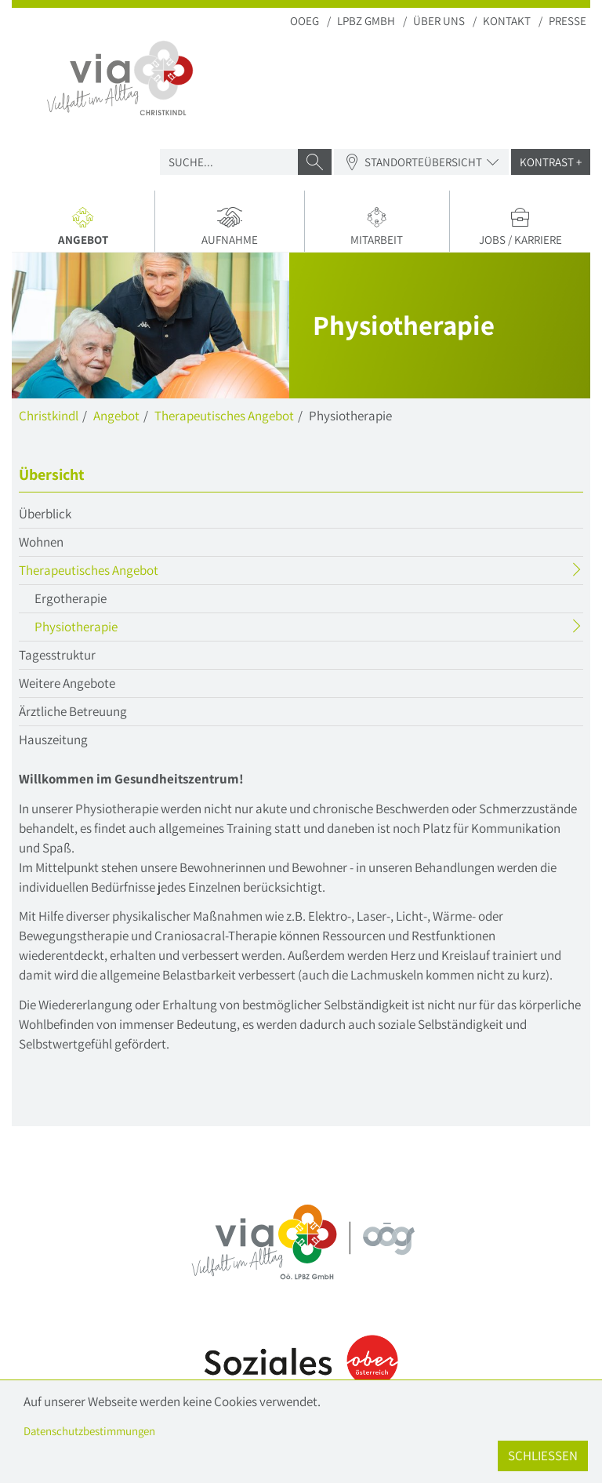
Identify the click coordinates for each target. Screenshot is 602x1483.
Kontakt (507, 20)
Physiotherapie (106, 628)
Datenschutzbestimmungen (89, 1430)
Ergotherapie (70, 598)
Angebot (89, 229)
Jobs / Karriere (520, 226)
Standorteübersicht (421, 161)
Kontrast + (551, 161)
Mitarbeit (377, 226)
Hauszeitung (53, 739)
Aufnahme (229, 226)
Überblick (45, 513)
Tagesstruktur (57, 654)
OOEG (304, 20)
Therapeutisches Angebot (224, 415)
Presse (567, 20)
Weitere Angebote (67, 683)
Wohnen (41, 542)
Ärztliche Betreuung (73, 711)
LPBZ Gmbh (366, 20)
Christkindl (48, 415)
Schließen (543, 1455)
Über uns (439, 20)
